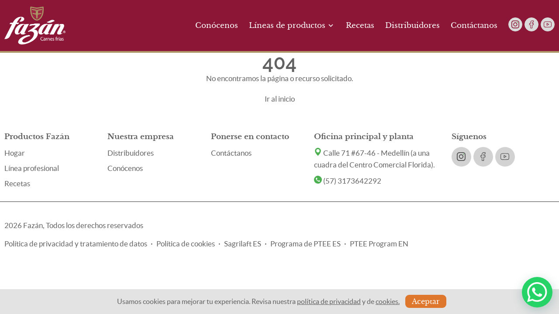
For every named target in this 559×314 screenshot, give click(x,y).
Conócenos (216, 25)
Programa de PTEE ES (305, 243)
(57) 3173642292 (347, 181)
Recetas (360, 25)
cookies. (388, 301)
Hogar (14, 153)
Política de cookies (185, 243)
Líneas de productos (292, 25)
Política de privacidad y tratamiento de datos (75, 243)
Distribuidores (412, 25)
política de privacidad (329, 301)
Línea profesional (31, 168)
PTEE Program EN (379, 243)
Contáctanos (474, 25)
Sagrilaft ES (242, 243)
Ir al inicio (280, 99)
